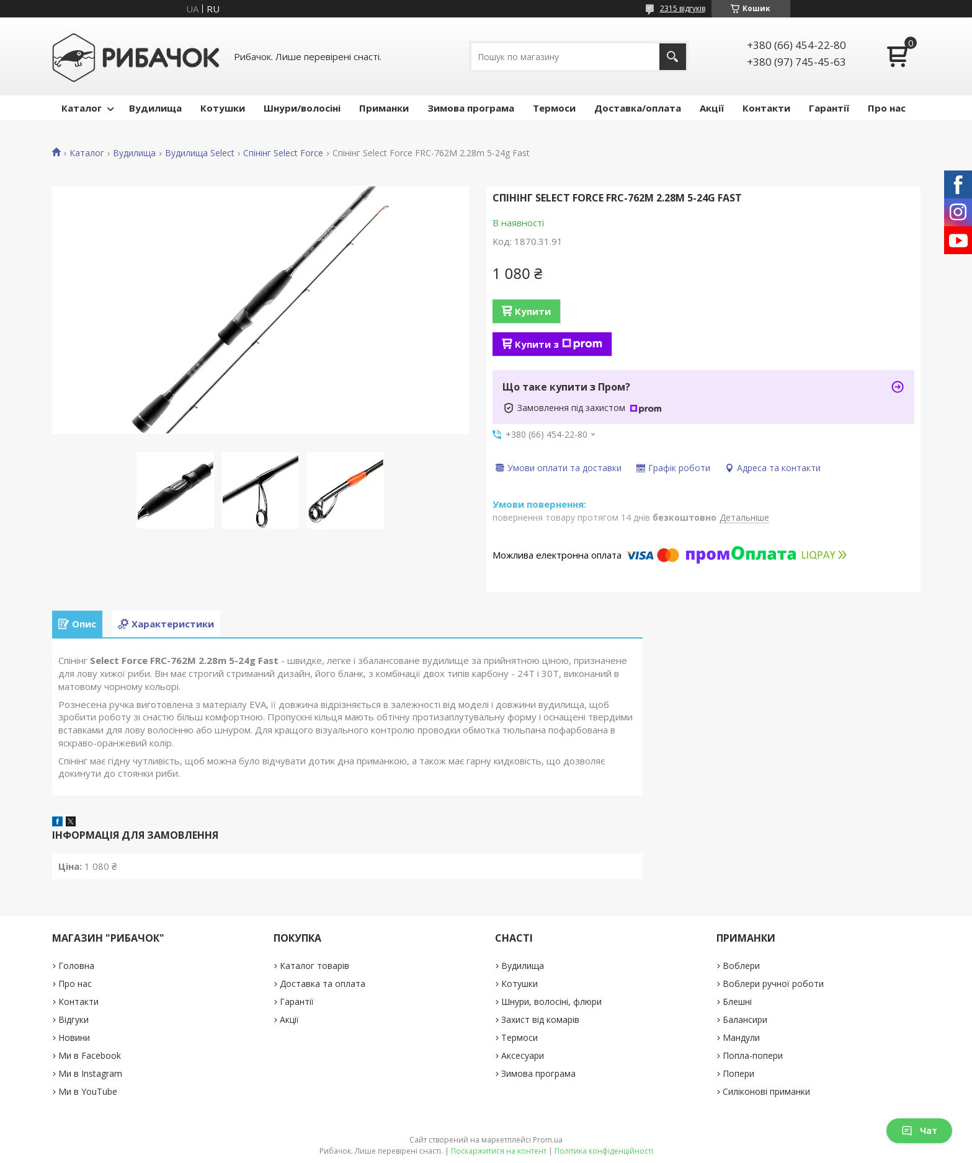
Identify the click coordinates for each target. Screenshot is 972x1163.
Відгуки (73, 1019)
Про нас (887, 108)
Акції (712, 108)
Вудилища (155, 108)
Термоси (554, 108)
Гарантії (829, 108)
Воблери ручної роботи (773, 983)
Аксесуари (522, 1055)
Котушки (222, 108)
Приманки (384, 108)
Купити (533, 311)
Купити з (558, 344)
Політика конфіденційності (604, 1151)
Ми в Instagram (90, 1073)
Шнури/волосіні (302, 108)
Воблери (741, 965)
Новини (74, 1037)
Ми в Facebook (89, 1055)
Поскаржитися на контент (498, 1151)
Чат (919, 1130)
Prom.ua (548, 1139)
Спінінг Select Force (283, 153)
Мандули (741, 1037)
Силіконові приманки (766, 1091)
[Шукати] (672, 56)
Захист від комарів (540, 1019)
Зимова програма (470, 108)
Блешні (737, 1001)
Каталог (81, 108)
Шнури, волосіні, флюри (551, 1001)
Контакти (766, 108)
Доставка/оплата (637, 108)
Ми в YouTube (87, 1091)
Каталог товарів (314, 965)
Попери (738, 1073)
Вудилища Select (199, 153)
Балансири (745, 1019)
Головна (76, 965)
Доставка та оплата (322, 983)
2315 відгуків (682, 8)
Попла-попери (753, 1055)
